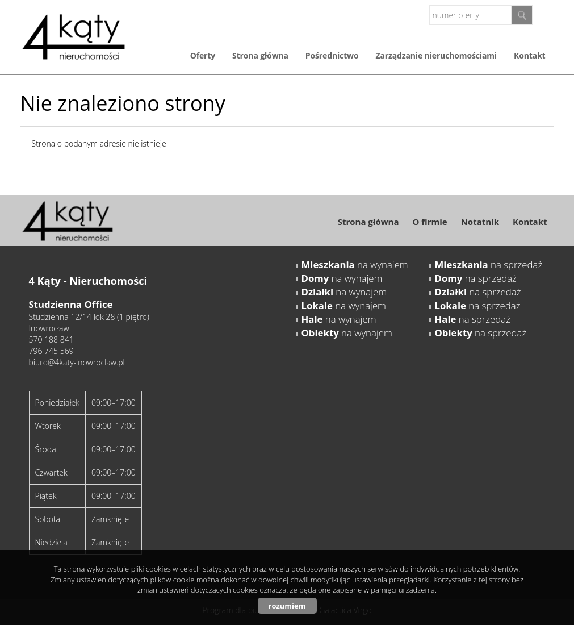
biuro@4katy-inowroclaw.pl (77, 362)
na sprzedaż (489, 264)
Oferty (202, 55)
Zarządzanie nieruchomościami (436, 55)
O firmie (429, 221)
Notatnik (480, 221)
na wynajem (354, 264)
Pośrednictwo (332, 55)
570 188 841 (51, 339)
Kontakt (529, 55)
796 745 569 (51, 350)
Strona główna (260, 55)
